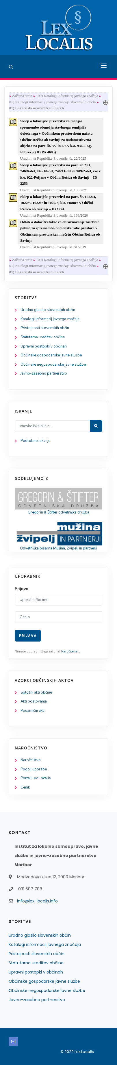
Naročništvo (31, 760)
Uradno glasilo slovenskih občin (48, 309)
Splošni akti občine (36, 692)
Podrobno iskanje (35, 440)
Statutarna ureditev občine (43, 337)
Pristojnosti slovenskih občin (45, 328)
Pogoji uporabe (34, 769)
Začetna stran (22, 95)
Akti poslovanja (34, 701)
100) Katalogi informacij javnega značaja (67, 95)
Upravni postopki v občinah (44, 346)
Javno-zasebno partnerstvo (44, 373)
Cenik (25, 787)
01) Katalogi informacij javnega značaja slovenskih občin (52, 102)
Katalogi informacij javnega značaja (50, 319)
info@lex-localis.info (37, 901)
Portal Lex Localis (36, 778)
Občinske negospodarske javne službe (53, 364)
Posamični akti (32, 710)
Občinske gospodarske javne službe (51, 355)
